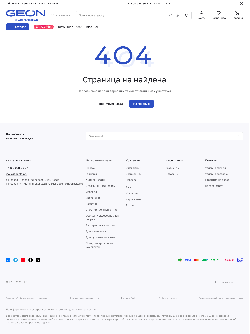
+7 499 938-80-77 (138, 3)
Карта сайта (134, 199)
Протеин (91, 167)
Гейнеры (91, 173)
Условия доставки (217, 173)
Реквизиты (172, 167)
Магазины (171, 173)
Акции (130, 205)
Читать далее (43, 322)
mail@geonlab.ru (16, 173)
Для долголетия (96, 231)
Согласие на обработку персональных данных (221, 298)
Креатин (91, 203)
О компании (133, 167)
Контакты (132, 193)
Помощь (211, 160)
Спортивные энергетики (102, 209)
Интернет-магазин (99, 160)
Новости (131, 179)
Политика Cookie (129, 298)
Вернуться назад (111, 103)
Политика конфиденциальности (84, 298)
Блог (128, 187)
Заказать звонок (163, 3)
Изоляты (91, 191)
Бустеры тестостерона (100, 225)
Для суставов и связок (100, 237)
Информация (174, 160)
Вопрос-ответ (214, 185)
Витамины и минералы (100, 185)
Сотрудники (133, 173)
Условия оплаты (215, 167)
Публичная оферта (168, 298)
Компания (133, 160)
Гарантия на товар (217, 179)
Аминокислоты (95, 179)
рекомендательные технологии (78, 309)
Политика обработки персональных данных (26, 298)
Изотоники (93, 197)
